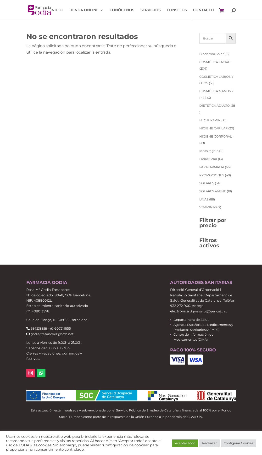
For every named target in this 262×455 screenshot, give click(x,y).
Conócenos (122, 10)
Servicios (150, 10)
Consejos (177, 10)
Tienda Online (84, 10)
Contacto (203, 10)
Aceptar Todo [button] (185, 443)
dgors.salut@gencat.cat (208, 311)
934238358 (39, 328)
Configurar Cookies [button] (238, 443)
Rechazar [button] (209, 443)
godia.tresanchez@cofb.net (52, 334)
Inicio (56, 10)
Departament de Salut (191, 320)
